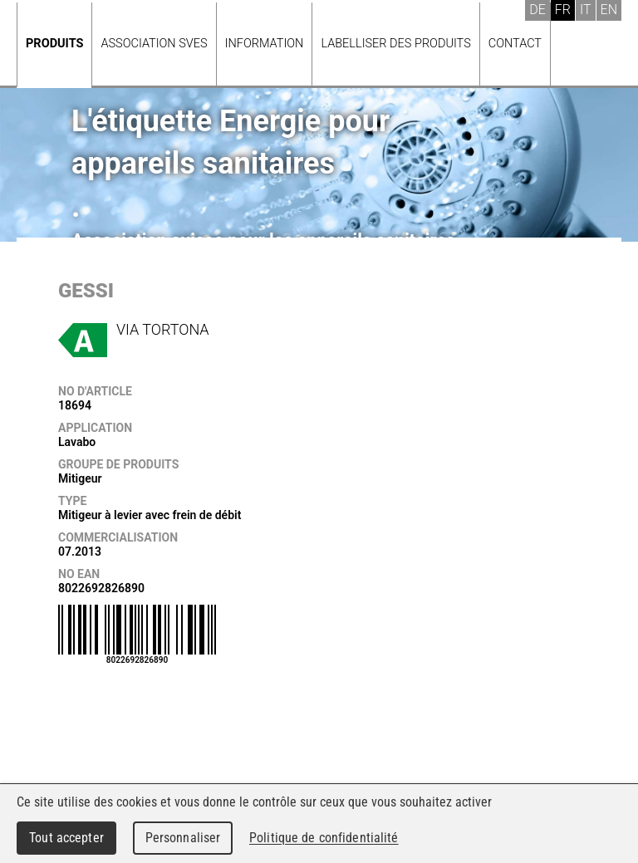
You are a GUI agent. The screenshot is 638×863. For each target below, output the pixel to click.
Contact (515, 44)
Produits (54, 44)
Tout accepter (66, 838)
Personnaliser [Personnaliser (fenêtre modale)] (183, 838)
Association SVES (154, 44)
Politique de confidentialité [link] (324, 838)
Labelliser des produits (395, 44)
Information (264, 44)
